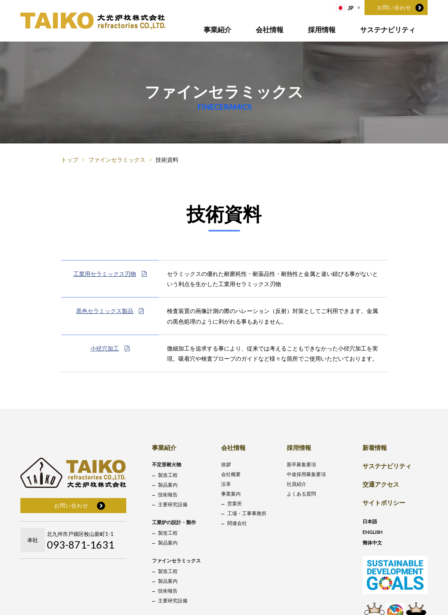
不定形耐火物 (166, 464)
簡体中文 (372, 543)
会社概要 (231, 474)
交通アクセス (380, 484)
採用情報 (322, 29)
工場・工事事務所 (246, 513)
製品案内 (168, 485)
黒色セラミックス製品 (110, 310)
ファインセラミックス (116, 159)
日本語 (369, 521)
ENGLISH (372, 532)
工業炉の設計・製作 (174, 522)
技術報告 (168, 495)
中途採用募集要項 (306, 474)
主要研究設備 (172, 504)
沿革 (226, 484)
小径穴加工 (110, 348)
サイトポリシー (383, 502)
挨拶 (226, 464)
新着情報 (374, 447)
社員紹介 (296, 484)
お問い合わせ (394, 7)
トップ (69, 159)
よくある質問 (301, 494)
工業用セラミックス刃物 (110, 273)
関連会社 (237, 523)
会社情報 (270, 29)
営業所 (234, 503)
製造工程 (168, 475)
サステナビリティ (387, 29)
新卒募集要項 (301, 464)
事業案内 (231, 494)
